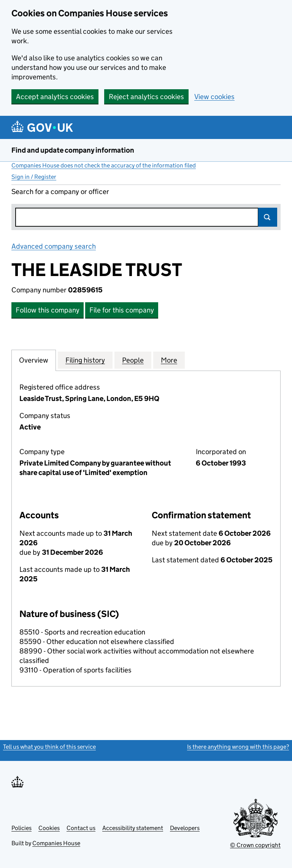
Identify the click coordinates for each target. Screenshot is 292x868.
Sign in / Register (33, 176)
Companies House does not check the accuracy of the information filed (103, 165)
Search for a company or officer (60, 191)
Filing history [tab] (85, 360)
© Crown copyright (255, 845)
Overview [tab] (33, 360)
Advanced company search (53, 246)
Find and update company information (72, 150)
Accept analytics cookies (55, 96)
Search (267, 217)
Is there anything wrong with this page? (238, 746)
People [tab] (133, 360)
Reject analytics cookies (146, 96)
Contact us (81, 828)
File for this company (121, 310)
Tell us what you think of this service (49, 746)
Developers (185, 828)
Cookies (49, 828)
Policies (21, 828)
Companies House (56, 843)
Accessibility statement (132, 828)
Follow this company (47, 310)
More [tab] (169, 360)
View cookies (214, 96)
